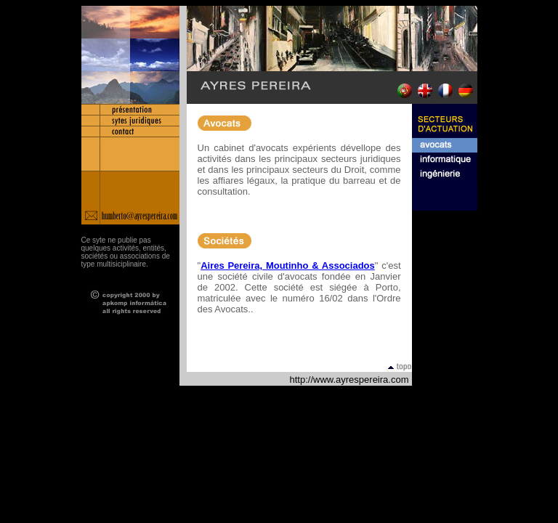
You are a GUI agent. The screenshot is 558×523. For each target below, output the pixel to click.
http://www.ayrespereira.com (348, 379)
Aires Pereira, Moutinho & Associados (288, 265)
